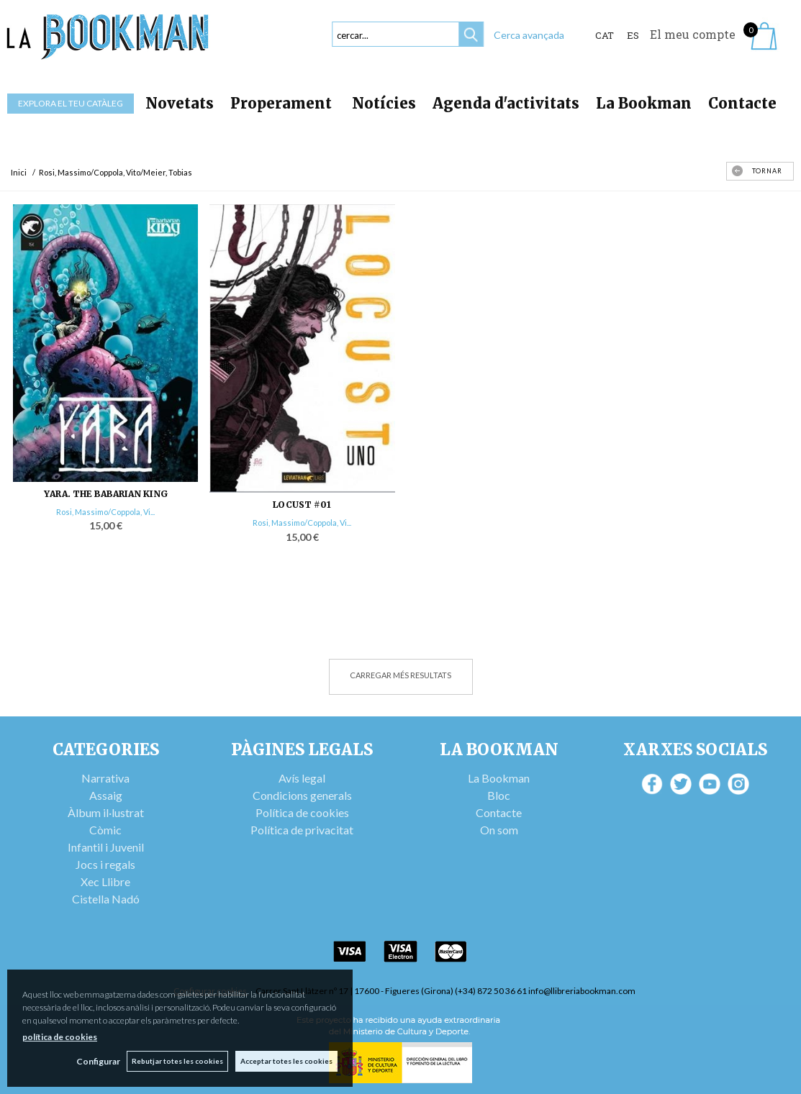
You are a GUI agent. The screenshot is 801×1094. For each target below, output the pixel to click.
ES (633, 35)
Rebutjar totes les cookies (177, 1061)
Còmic (105, 830)
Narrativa (105, 778)
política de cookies (59, 1036)
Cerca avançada (529, 35)
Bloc (498, 795)
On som (499, 830)
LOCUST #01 (302, 504)
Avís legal (302, 778)
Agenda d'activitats (506, 103)
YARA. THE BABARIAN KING (106, 493)
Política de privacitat (301, 830)
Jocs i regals (105, 864)
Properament (282, 103)
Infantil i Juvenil (106, 847)
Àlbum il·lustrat (106, 812)
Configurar (97, 1061)
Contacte (742, 103)
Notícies (384, 103)
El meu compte (693, 34)
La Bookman (644, 103)
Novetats (179, 103)
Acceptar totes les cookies (286, 1061)
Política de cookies (302, 812)
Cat (604, 35)
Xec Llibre (105, 881)
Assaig (105, 795)
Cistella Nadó (106, 899)
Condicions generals (302, 795)
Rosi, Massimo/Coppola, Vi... (105, 511)
